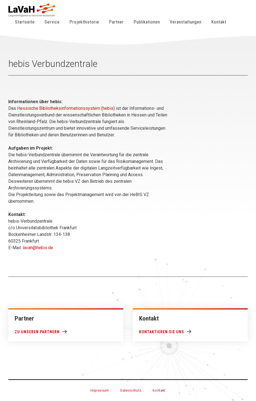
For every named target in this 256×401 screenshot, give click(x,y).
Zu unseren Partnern (37, 332)
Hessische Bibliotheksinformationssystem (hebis (65, 108)
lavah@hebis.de (38, 247)
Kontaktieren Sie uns (161, 332)
